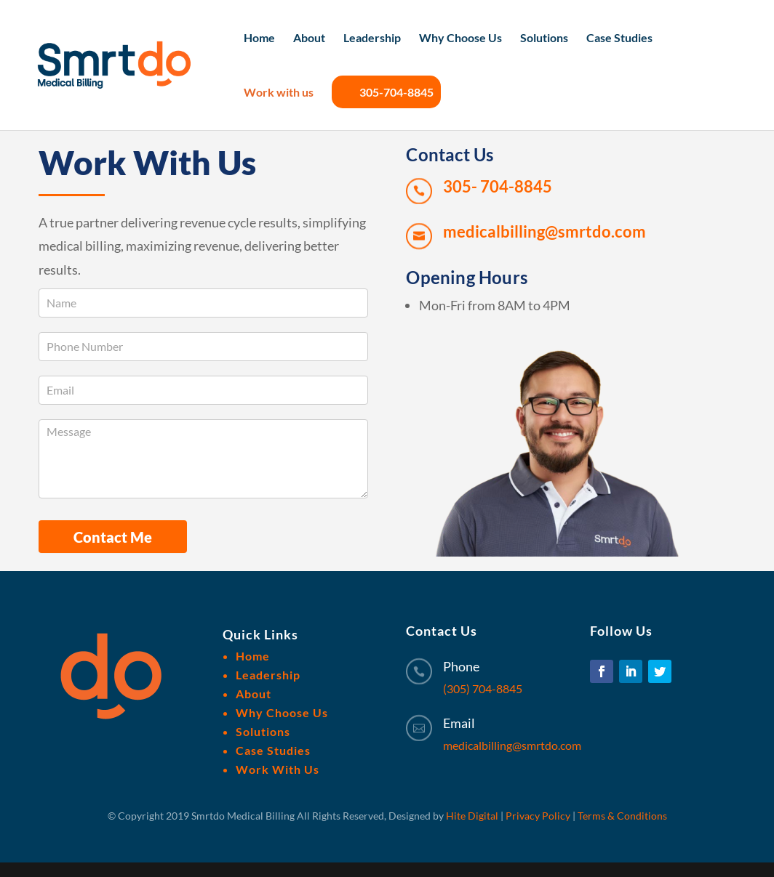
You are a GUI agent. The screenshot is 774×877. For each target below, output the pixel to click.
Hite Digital (472, 815)
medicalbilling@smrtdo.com (512, 745)
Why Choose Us (460, 38)
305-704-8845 (386, 92)
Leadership (372, 38)
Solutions (544, 38)
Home (259, 38)
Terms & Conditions (622, 815)
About (309, 38)
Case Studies (619, 38)
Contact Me (112, 537)
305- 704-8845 (497, 186)
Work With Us (277, 769)
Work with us (279, 93)
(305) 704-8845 (482, 688)
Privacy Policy (538, 815)
